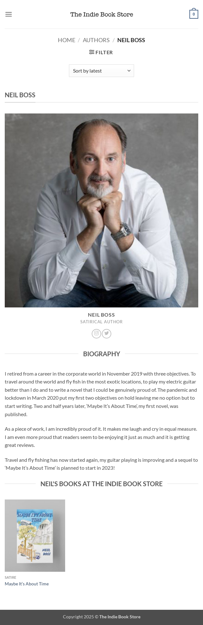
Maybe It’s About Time (27, 583)
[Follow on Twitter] (106, 333)
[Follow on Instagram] (96, 333)
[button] (8, 14)
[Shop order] (101, 70)
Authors (96, 39)
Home (66, 39)
